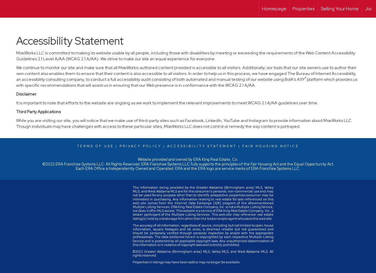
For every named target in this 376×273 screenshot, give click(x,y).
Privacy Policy (141, 146)
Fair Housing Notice (270, 146)
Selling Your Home (340, 9)
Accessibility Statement (202, 146)
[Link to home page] (7, 9)
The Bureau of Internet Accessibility (321, 73)
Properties (304, 9)
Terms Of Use (95, 146)
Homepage (274, 9)
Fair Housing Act (265, 164)
